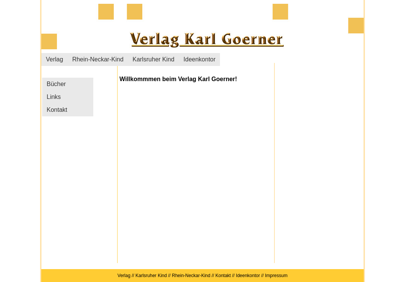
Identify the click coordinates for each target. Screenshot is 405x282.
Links (54, 97)
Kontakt (57, 110)
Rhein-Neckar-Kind (97, 59)
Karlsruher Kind (153, 59)
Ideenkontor (200, 59)
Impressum (275, 275)
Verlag (54, 59)
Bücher (56, 84)
